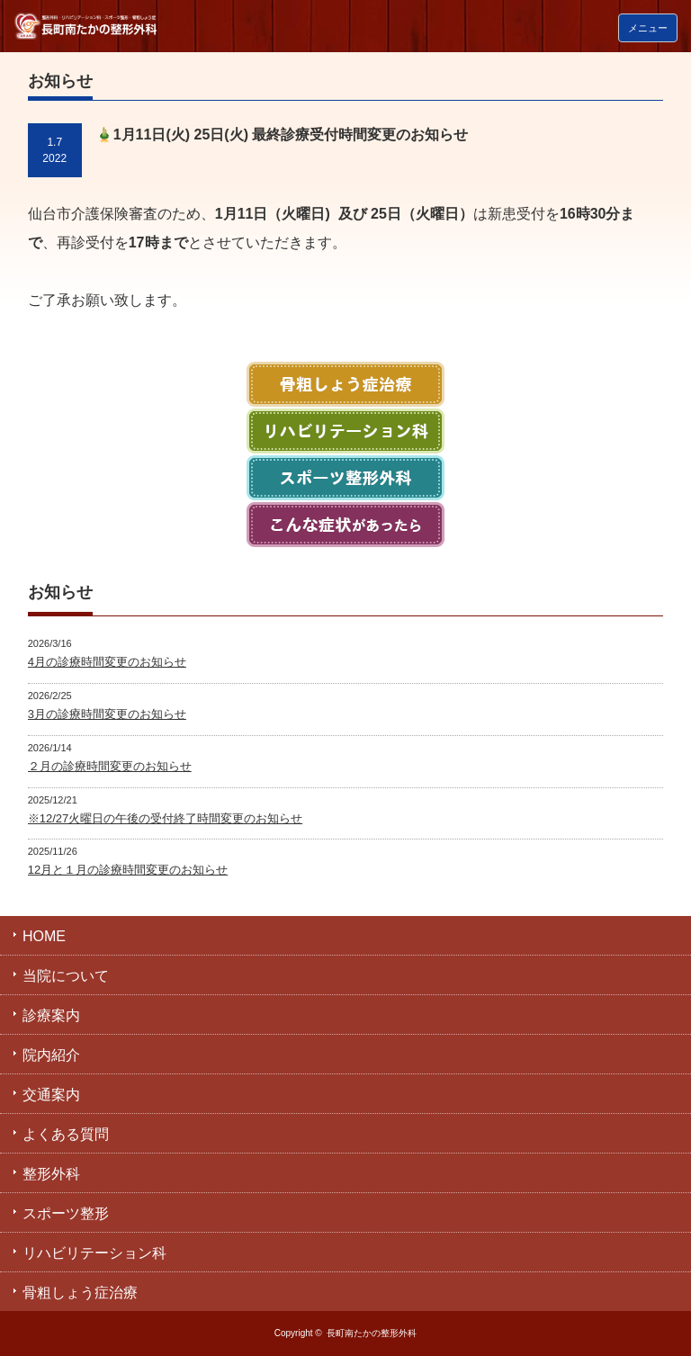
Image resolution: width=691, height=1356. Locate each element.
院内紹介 (51, 1055)
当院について (65, 975)
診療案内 (51, 1015)
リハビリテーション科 (94, 1253)
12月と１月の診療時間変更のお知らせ (128, 869)
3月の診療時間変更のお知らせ (107, 714)
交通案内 (51, 1094)
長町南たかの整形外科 (372, 1333)
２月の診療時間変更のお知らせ (110, 766)
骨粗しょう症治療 (80, 1292)
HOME (44, 936)
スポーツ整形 (65, 1213)
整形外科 (51, 1173)
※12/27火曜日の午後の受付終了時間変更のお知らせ (165, 818)
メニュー (648, 27)
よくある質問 (65, 1134)
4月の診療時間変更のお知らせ (107, 662)
